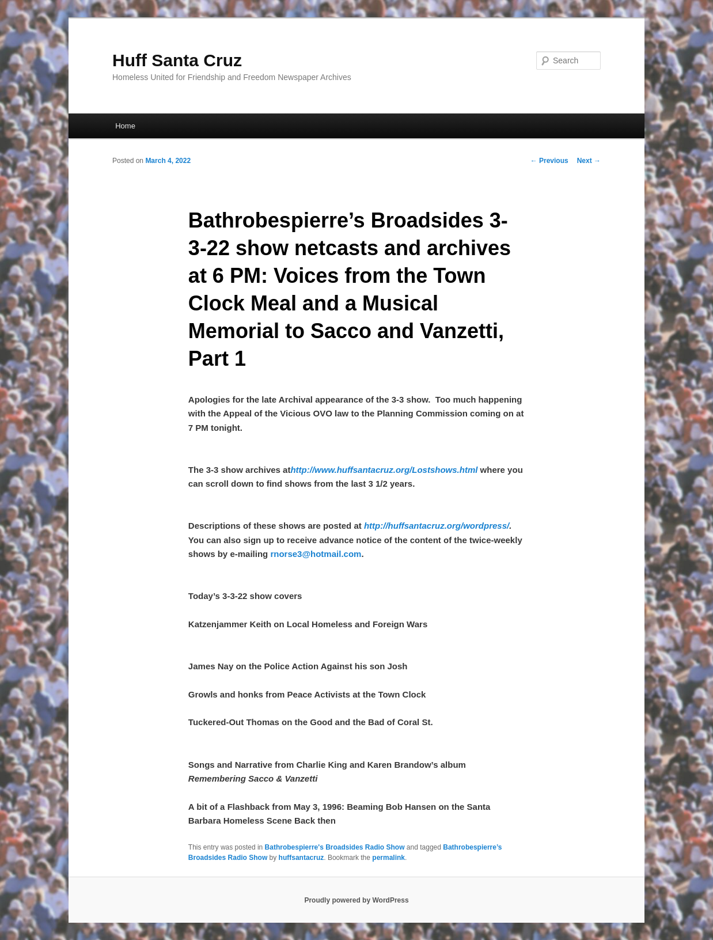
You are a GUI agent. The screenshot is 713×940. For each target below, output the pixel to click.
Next (589, 161)
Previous (549, 161)
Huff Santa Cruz (177, 60)
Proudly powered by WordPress (356, 900)
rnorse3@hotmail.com (315, 554)
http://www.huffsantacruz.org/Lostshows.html (383, 470)
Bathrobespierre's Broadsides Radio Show (335, 847)
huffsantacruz (301, 858)
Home (125, 126)
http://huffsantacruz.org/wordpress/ (436, 525)
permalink (388, 858)
